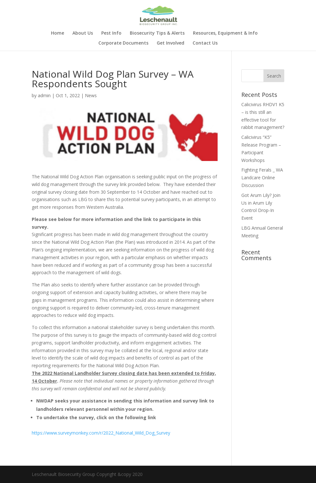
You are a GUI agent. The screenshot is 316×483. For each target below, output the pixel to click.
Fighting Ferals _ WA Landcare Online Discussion (262, 177)
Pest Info (111, 33)
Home (57, 33)
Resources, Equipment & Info (225, 33)
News (91, 95)
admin (44, 95)
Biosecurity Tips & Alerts (157, 33)
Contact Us (205, 43)
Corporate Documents (123, 43)
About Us (82, 33)
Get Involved (170, 43)
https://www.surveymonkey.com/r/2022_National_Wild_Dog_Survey (101, 433)
